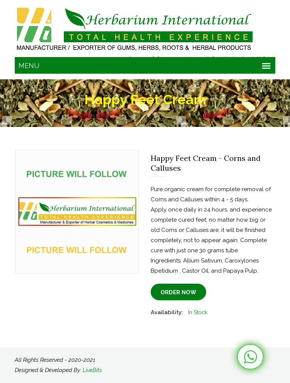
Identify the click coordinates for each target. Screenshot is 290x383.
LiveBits (92, 370)
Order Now (178, 292)
